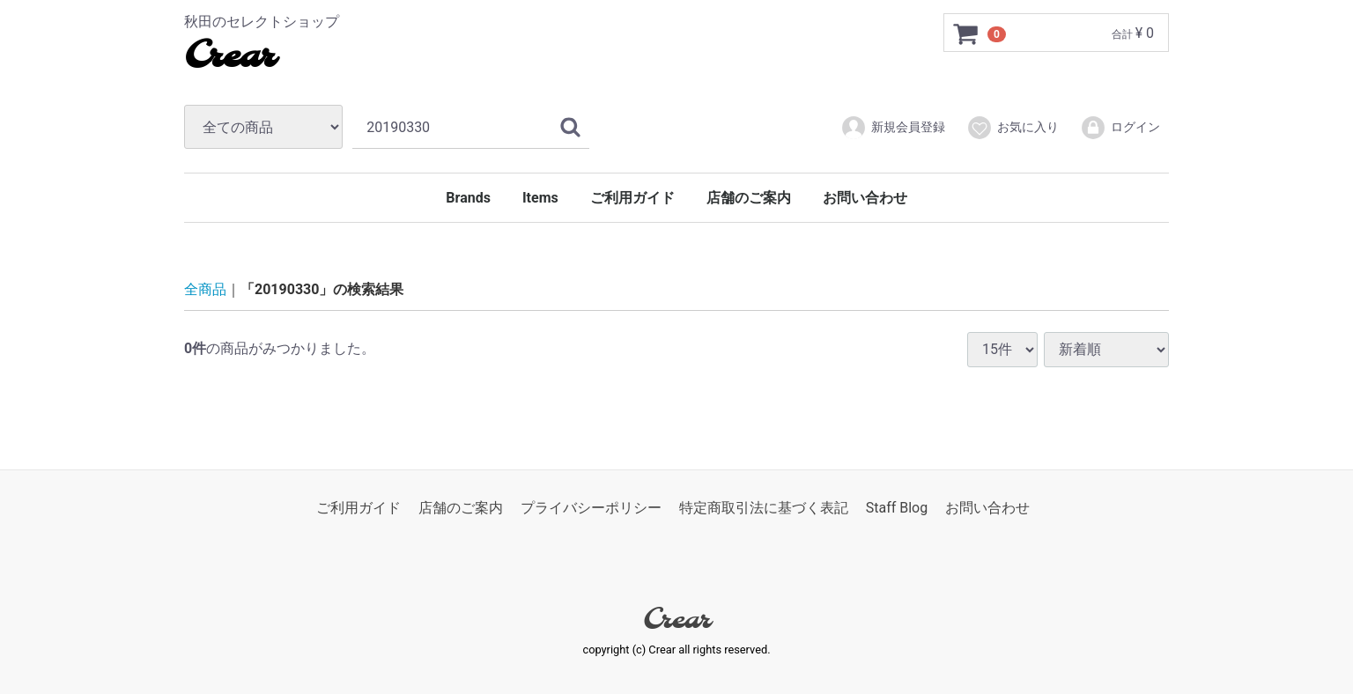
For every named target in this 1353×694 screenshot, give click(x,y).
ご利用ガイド (632, 197)
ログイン (1120, 127)
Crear (229, 57)
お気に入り (1012, 127)
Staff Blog (897, 507)
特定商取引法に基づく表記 (763, 507)
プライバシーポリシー (591, 507)
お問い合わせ (865, 197)
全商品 (205, 289)
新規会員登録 (892, 127)
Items (540, 197)
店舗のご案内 (748, 197)
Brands (468, 197)
